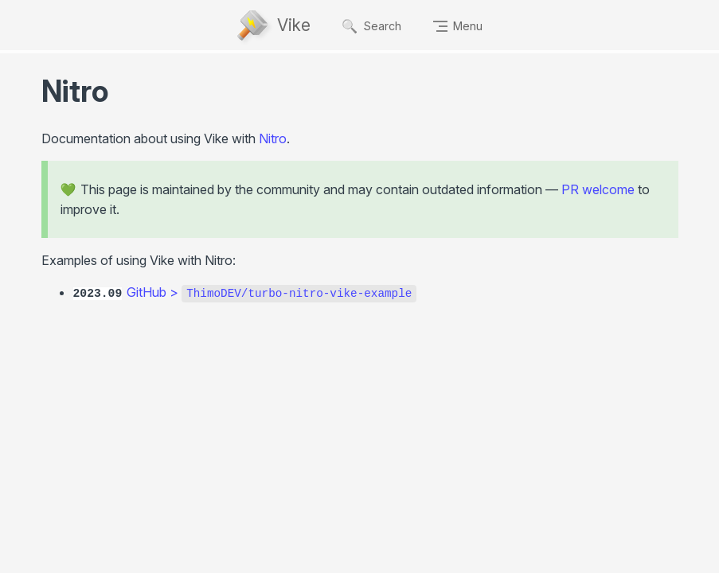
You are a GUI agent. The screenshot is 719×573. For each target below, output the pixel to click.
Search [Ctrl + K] (371, 26)
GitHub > (271, 292)
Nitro (273, 138)
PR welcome (598, 189)
